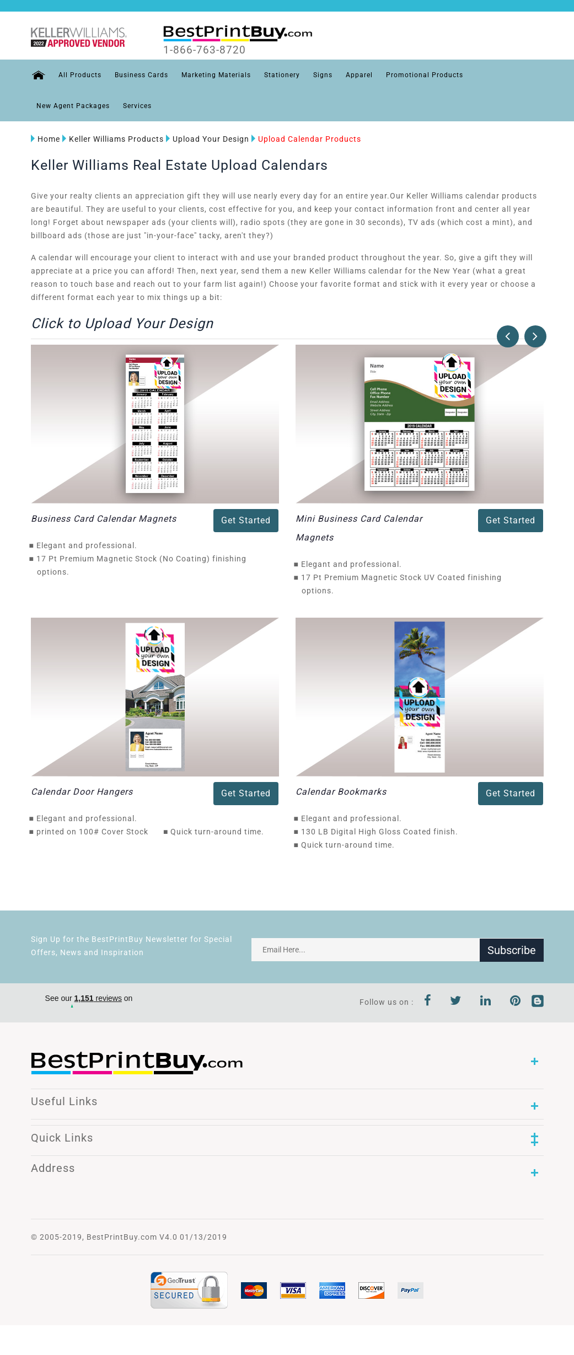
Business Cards (141, 75)
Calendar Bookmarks (341, 791)
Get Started (246, 520)
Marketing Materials (215, 75)
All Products (79, 75)
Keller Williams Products (113, 139)
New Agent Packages (73, 106)
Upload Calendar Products (306, 139)
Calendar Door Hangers (82, 791)
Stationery (281, 75)
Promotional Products (424, 75)
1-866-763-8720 (205, 50)
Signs (322, 75)
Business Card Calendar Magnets (103, 518)
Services (137, 106)
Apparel (358, 75)
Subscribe (511, 949)
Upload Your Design (207, 139)
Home (45, 139)
